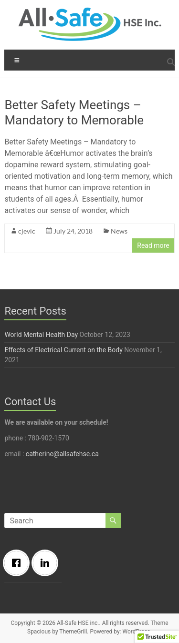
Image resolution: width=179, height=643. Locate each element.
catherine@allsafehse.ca (62, 454)
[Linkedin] (47, 563)
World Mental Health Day (41, 334)
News (119, 231)
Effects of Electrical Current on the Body (63, 350)
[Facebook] (18, 563)
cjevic (26, 231)
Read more (153, 245)
